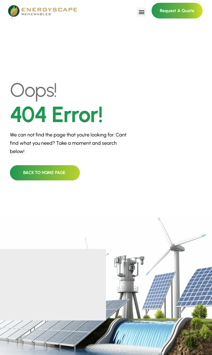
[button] (141, 12)
